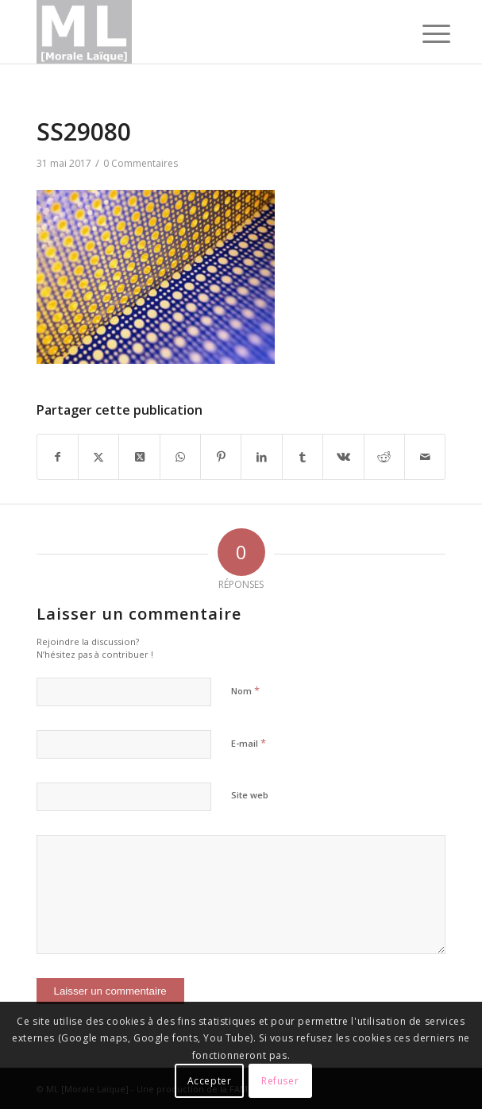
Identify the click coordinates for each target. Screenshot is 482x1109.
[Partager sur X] (98, 457)
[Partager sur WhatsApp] (180, 457)
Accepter (209, 1081)
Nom (245, 690)
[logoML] (200, 32)
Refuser (280, 1081)
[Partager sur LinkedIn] (261, 457)
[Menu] (424, 33)
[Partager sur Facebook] (57, 457)
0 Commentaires (140, 163)
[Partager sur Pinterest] (221, 457)
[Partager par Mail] (425, 457)
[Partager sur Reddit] (384, 457)
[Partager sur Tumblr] (302, 457)
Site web (249, 795)
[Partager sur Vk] (343, 457)
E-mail (248, 743)
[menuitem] (424, 33)
